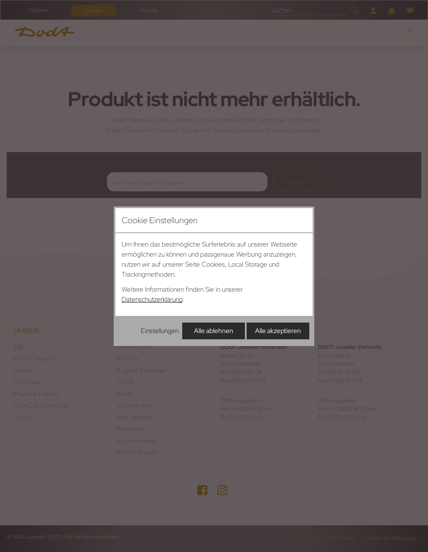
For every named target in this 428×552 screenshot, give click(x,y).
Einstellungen (159, 330)
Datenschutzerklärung (152, 299)
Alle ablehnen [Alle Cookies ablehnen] (213, 330)
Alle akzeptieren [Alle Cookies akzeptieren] (278, 330)
